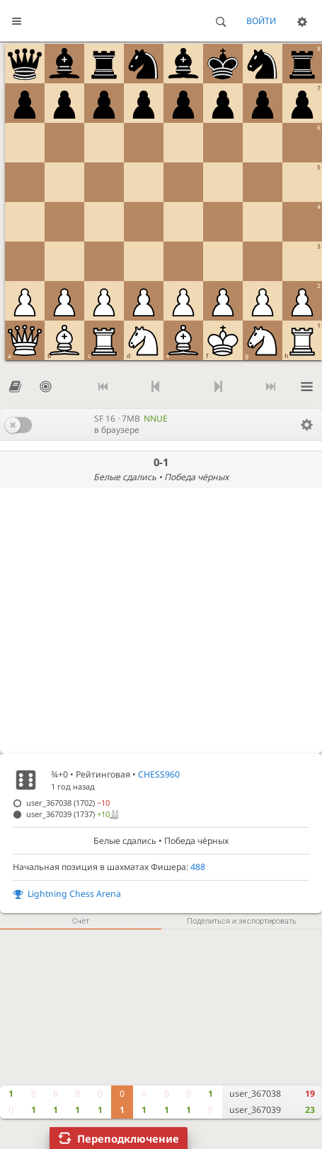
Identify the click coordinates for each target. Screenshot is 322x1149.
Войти (261, 21)
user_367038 (255, 1094)
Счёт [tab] (80, 921)
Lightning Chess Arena (74, 894)
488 (197, 867)
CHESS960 (159, 774)
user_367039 (255, 1110)
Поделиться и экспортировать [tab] (242, 921)
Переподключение (128, 1138)
